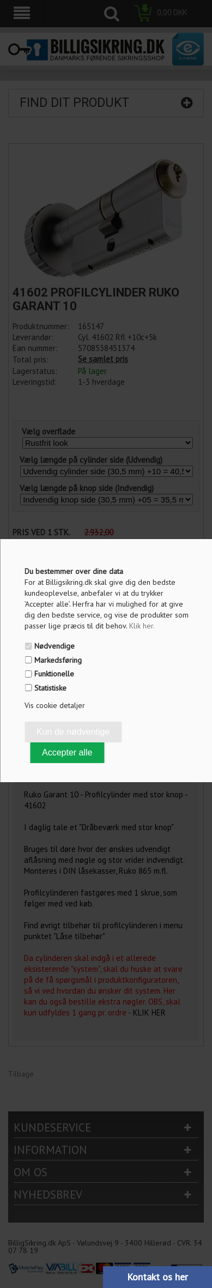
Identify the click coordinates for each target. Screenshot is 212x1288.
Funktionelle (54, 674)
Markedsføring (58, 660)
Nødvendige (54, 646)
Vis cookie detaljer (55, 705)
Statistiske (50, 688)
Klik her (142, 626)
